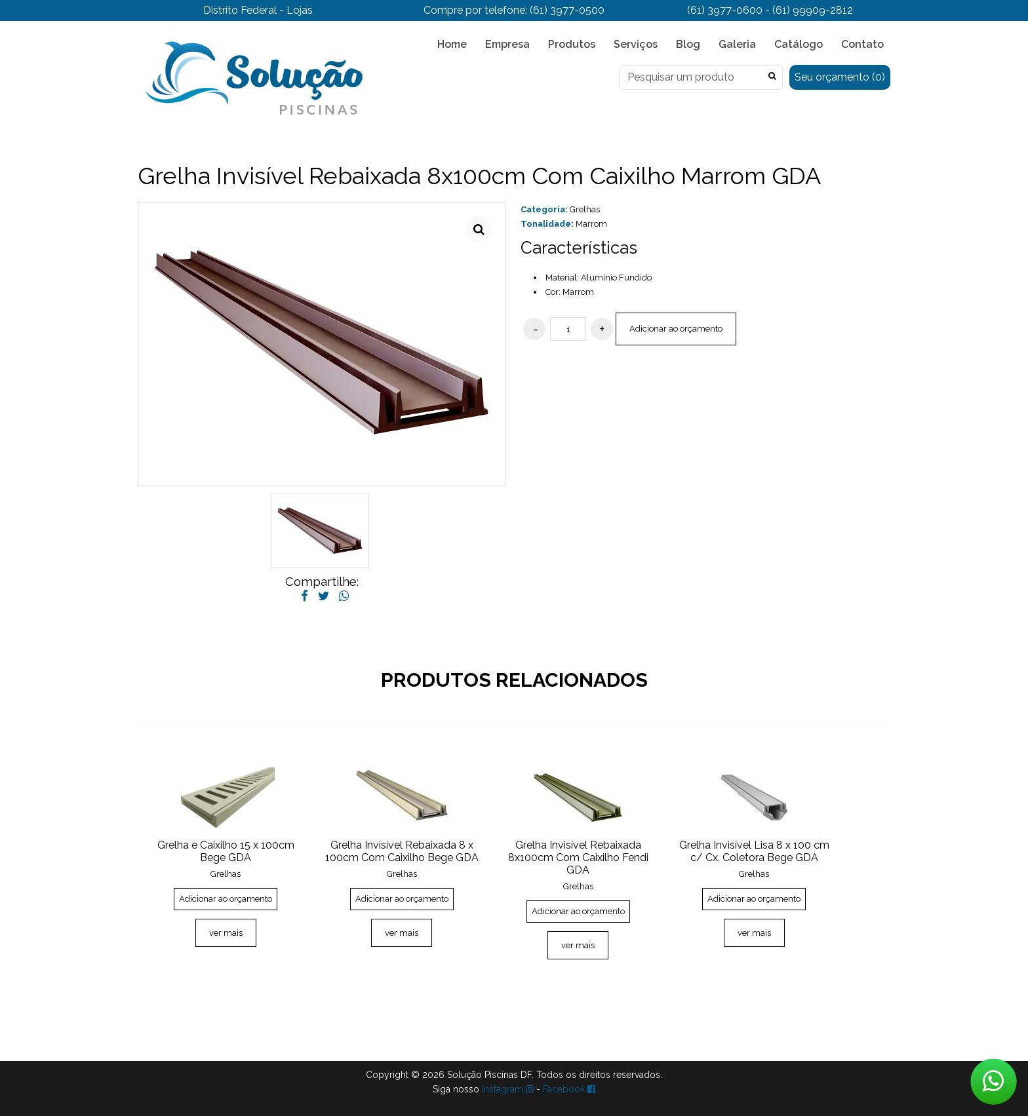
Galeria (737, 44)
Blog (688, 44)
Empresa (507, 44)
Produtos (571, 44)
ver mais (226, 933)
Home (452, 44)
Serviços (636, 44)
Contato (862, 44)
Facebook (569, 1089)
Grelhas (585, 209)
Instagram (508, 1089)
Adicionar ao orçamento (675, 329)
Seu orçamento (840, 77)
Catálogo (798, 44)
